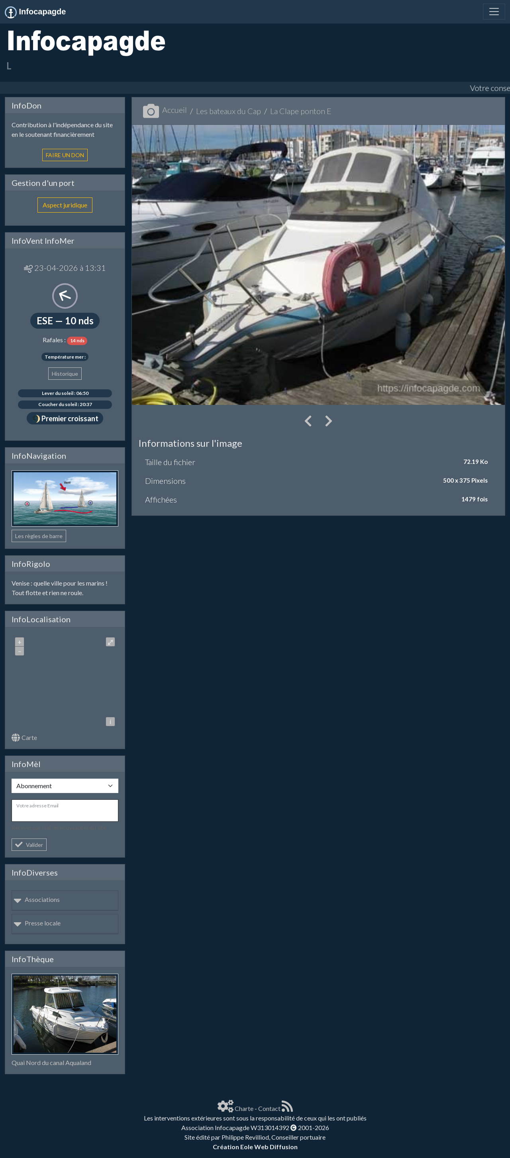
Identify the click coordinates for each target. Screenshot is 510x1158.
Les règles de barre (39, 536)
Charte (244, 1108)
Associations (37, 899)
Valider (29, 844)
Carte (24, 737)
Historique (65, 373)
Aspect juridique (65, 205)
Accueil (165, 109)
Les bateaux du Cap (228, 111)
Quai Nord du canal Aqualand (51, 1062)
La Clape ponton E (301, 111)
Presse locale (37, 923)
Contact (269, 1108)
